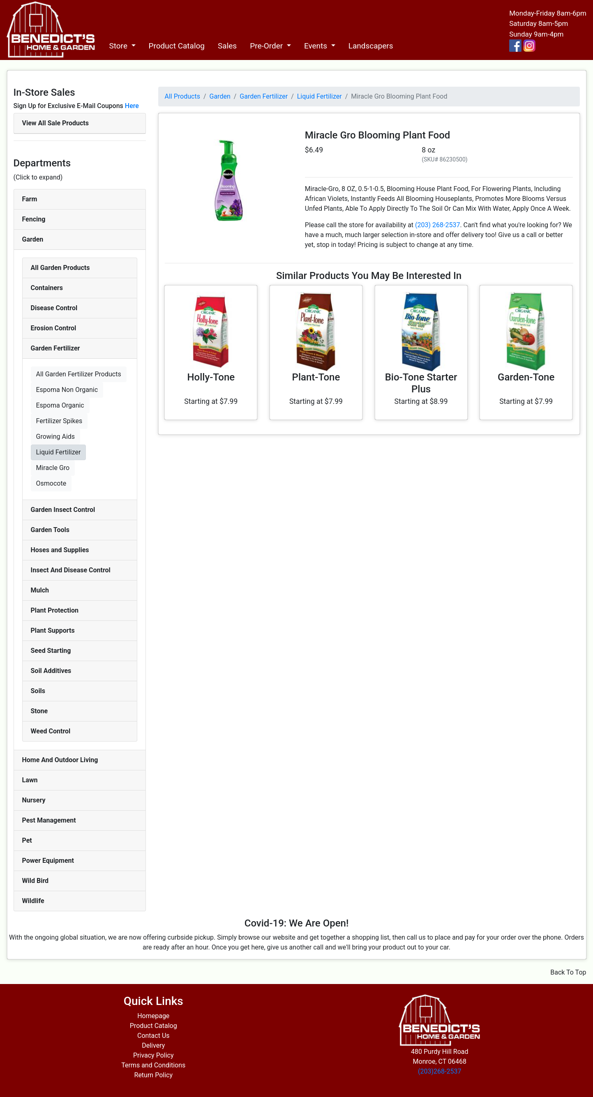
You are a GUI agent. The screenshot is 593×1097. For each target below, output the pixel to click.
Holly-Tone (211, 377)
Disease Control (54, 308)
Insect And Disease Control (71, 570)
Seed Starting (51, 651)
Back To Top (568, 972)
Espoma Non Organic (67, 390)
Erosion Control (53, 328)
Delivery (153, 1045)
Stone (39, 711)
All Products (182, 96)
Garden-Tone (526, 377)
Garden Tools (50, 530)
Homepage (153, 1016)
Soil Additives (51, 671)
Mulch (40, 590)
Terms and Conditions (153, 1065)
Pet (27, 840)
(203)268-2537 (439, 1071)
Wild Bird (35, 881)
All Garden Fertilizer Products (78, 374)
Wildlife (33, 901)
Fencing (34, 219)
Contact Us (153, 1035)
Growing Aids (55, 436)
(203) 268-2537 (437, 225)
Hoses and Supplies (60, 550)
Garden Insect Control (63, 510)
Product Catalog (177, 46)
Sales (227, 46)
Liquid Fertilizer (58, 452)
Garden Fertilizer (55, 348)
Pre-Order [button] (267, 46)
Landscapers (370, 46)
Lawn (30, 780)
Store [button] (119, 46)
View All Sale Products (55, 123)
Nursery (34, 800)
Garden (33, 239)
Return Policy (153, 1075)
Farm (29, 199)
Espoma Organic (60, 405)
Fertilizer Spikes (59, 421)
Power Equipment (48, 860)
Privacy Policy (153, 1055)
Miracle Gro (53, 468)
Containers (47, 288)
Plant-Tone (316, 377)
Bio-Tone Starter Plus (421, 383)
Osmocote (51, 483)
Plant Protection (54, 610)
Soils (38, 691)
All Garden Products (60, 268)
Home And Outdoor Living (60, 760)
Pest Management (49, 820)
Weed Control (51, 731)
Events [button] (316, 46)
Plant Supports (53, 630)
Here (132, 106)
